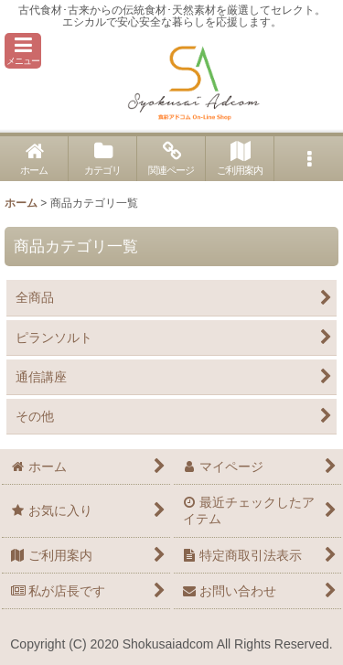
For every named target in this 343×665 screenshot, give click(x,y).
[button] (23, 51)
